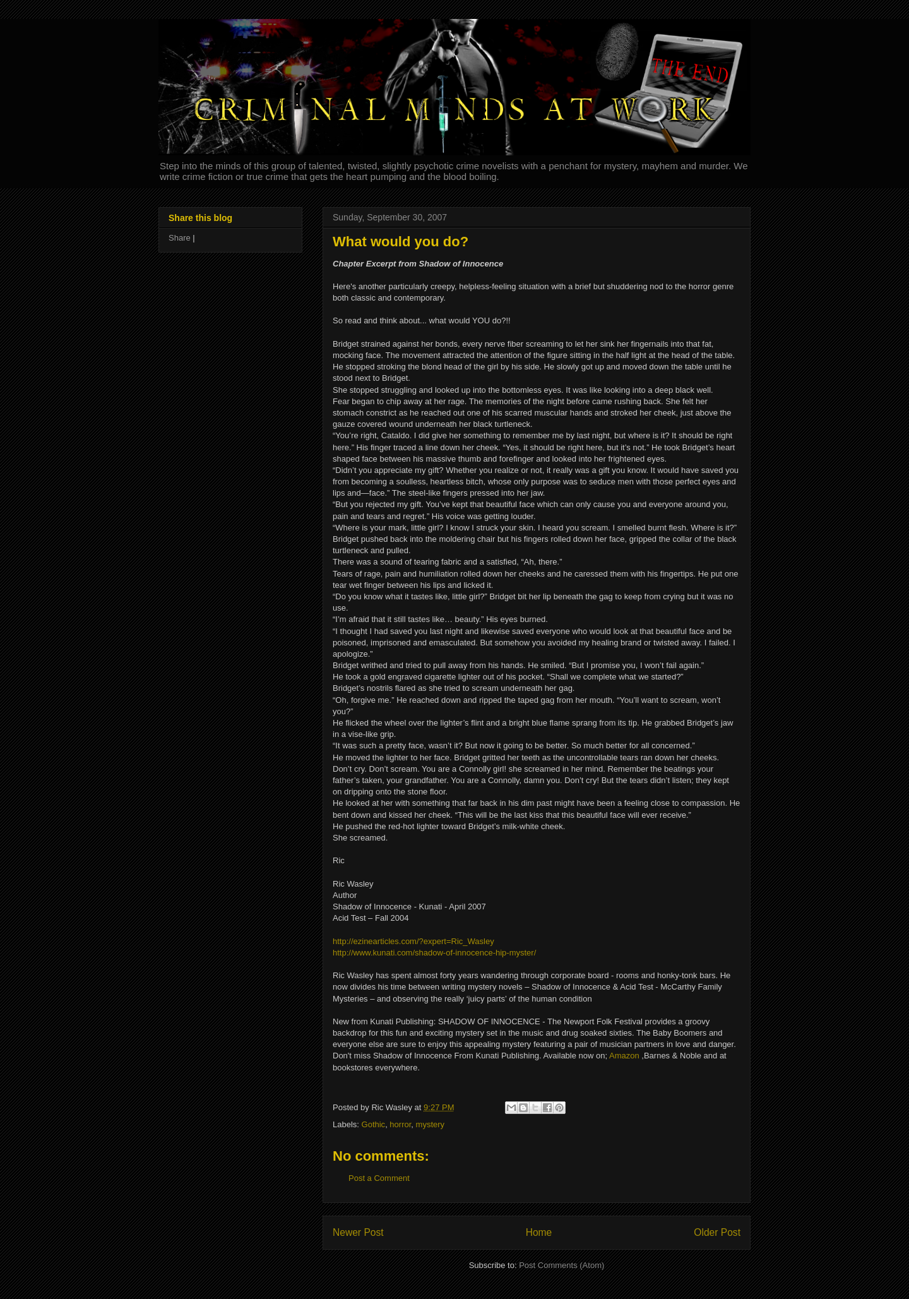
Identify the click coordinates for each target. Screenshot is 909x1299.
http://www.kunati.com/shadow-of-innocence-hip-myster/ (434, 952)
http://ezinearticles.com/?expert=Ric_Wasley (413, 941)
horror (400, 1124)
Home (539, 1232)
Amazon (624, 1055)
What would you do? (400, 241)
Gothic (374, 1124)
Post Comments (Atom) (561, 1265)
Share (180, 237)
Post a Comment (379, 1178)
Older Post (717, 1232)
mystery (430, 1124)
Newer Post (358, 1232)
